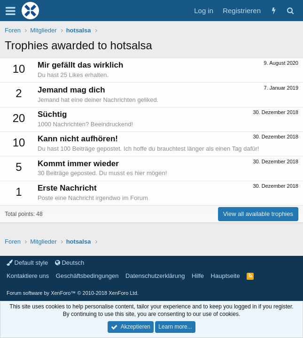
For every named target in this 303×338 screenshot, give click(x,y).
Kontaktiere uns (28, 275)
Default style (27, 262)
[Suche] (290, 10)
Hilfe (198, 275)
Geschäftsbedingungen (87, 275)
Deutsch (69, 262)
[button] (10, 10)
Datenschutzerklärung (155, 275)
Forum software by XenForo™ (73, 293)
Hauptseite (225, 275)
